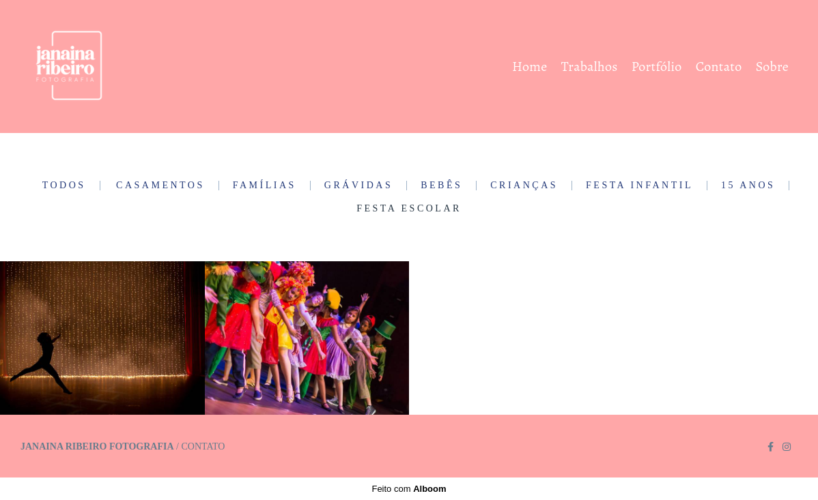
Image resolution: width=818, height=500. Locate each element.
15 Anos (748, 185)
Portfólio (657, 66)
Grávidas (358, 185)
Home (529, 66)
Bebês (441, 185)
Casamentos (160, 185)
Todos (64, 185)
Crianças (524, 185)
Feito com (408, 489)
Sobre (772, 66)
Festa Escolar (409, 209)
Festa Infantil (639, 185)
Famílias (264, 185)
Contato (719, 66)
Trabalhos (589, 66)
